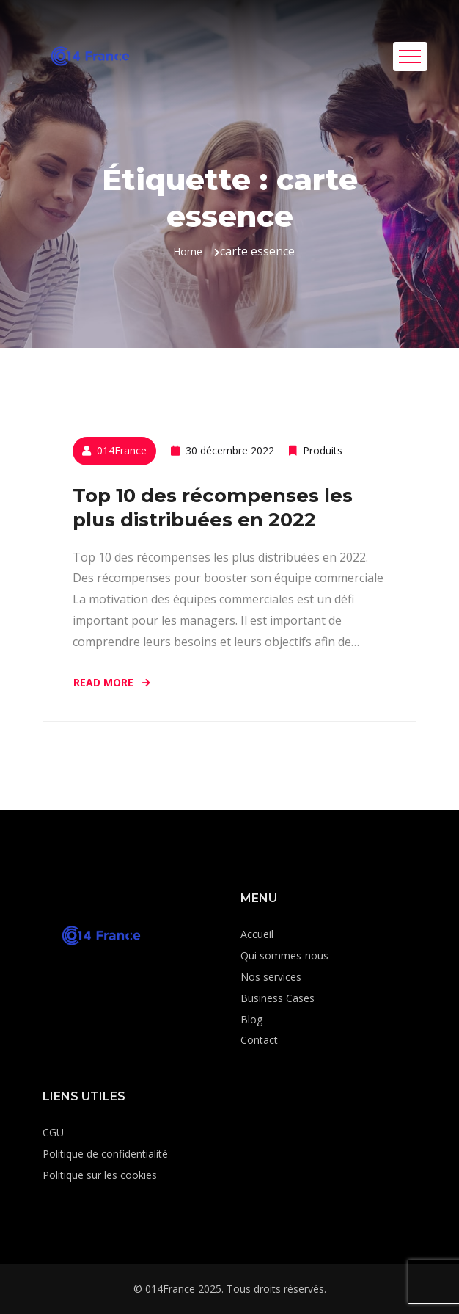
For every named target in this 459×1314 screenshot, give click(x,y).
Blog (251, 1019)
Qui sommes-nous (284, 955)
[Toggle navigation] (410, 56)
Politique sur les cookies (100, 1175)
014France (122, 450)
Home (187, 251)
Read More (112, 682)
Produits (322, 450)
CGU (53, 1132)
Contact (259, 1040)
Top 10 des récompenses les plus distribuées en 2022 (213, 507)
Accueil (256, 934)
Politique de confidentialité (105, 1154)
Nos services (270, 977)
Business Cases (277, 998)
